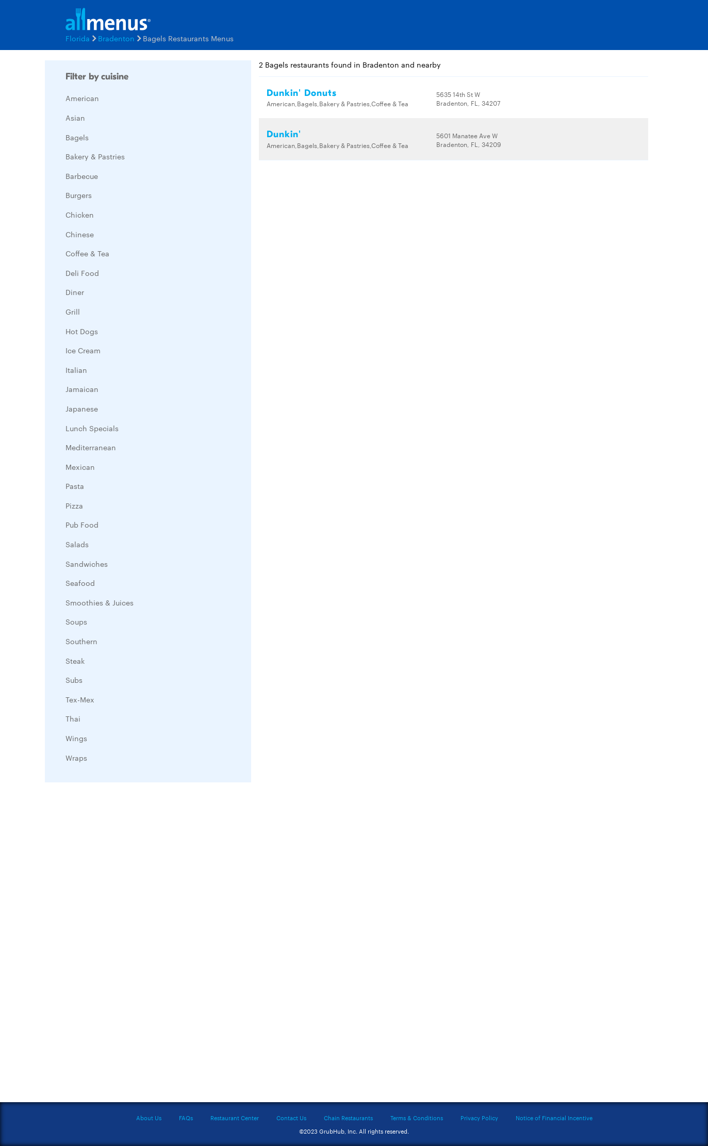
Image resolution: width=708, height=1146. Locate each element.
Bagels (77, 137)
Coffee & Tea (87, 253)
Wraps (76, 757)
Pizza (74, 505)
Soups (76, 621)
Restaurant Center (234, 1118)
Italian (76, 370)
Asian (75, 117)
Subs (74, 680)
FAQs (186, 1118)
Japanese (81, 408)
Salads (77, 544)
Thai (72, 718)
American (82, 98)
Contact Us (291, 1118)
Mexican (80, 467)
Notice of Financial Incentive (554, 1118)
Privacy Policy (479, 1118)
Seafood (80, 583)
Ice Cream (83, 350)
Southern (81, 641)
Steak (75, 661)
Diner (74, 292)
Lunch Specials (92, 428)
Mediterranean (90, 447)
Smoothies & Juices (99, 602)
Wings (76, 738)
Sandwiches (86, 564)
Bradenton (116, 38)
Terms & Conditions (416, 1118)
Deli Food (82, 273)
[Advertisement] (122, 945)
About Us (148, 1118)
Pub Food (81, 524)
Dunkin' (284, 134)
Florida (77, 38)
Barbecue (81, 176)
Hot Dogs (81, 331)
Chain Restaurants (348, 1118)
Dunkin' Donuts (302, 93)
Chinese (79, 234)
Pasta (74, 486)
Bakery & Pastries (95, 156)
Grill (72, 311)
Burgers (78, 195)
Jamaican (81, 389)
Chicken (79, 214)
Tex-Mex (79, 699)
